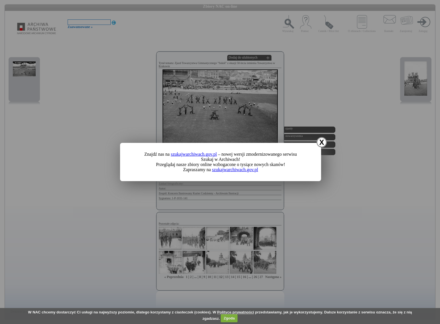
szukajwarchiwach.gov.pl (194, 154)
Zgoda (229, 318)
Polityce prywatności (235, 312)
